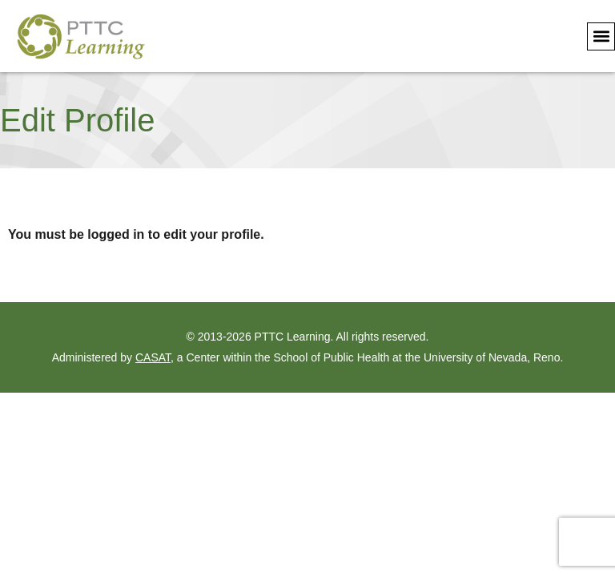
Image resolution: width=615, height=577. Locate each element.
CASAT (153, 357)
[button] (601, 36)
